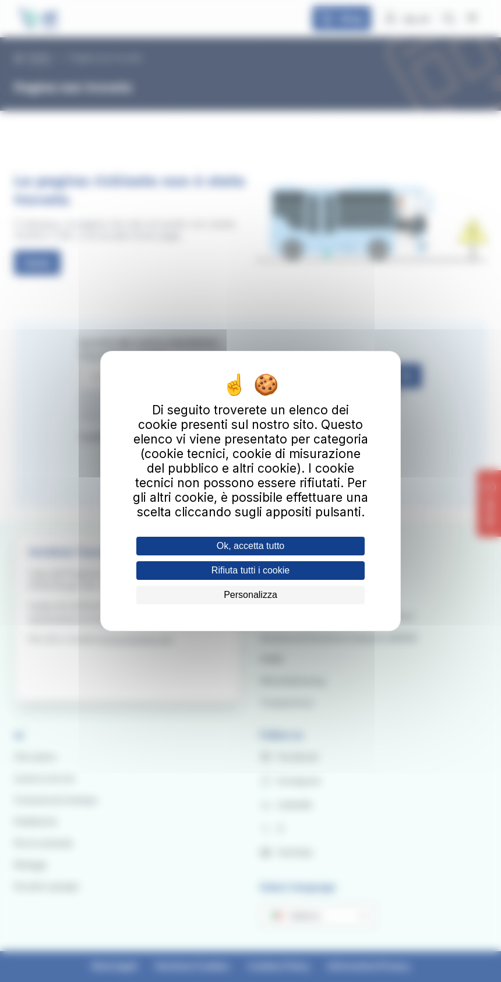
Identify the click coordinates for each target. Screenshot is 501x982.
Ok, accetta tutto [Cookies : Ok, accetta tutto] (251, 546)
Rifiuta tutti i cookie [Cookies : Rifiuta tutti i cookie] (250, 570)
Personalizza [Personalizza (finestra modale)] (250, 595)
